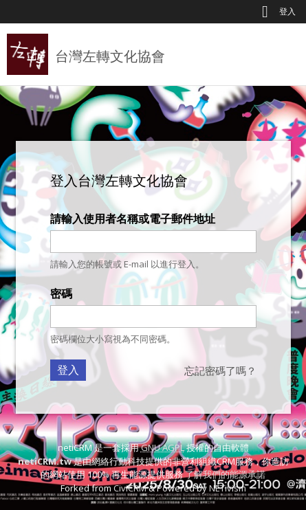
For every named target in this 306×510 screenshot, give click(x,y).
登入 (287, 11)
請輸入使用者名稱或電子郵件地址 (132, 218)
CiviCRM (129, 488)
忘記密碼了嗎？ (220, 370)
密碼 (61, 293)
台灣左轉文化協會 (110, 56)
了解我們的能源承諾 (225, 474)
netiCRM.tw (45, 461)
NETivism (227, 488)
